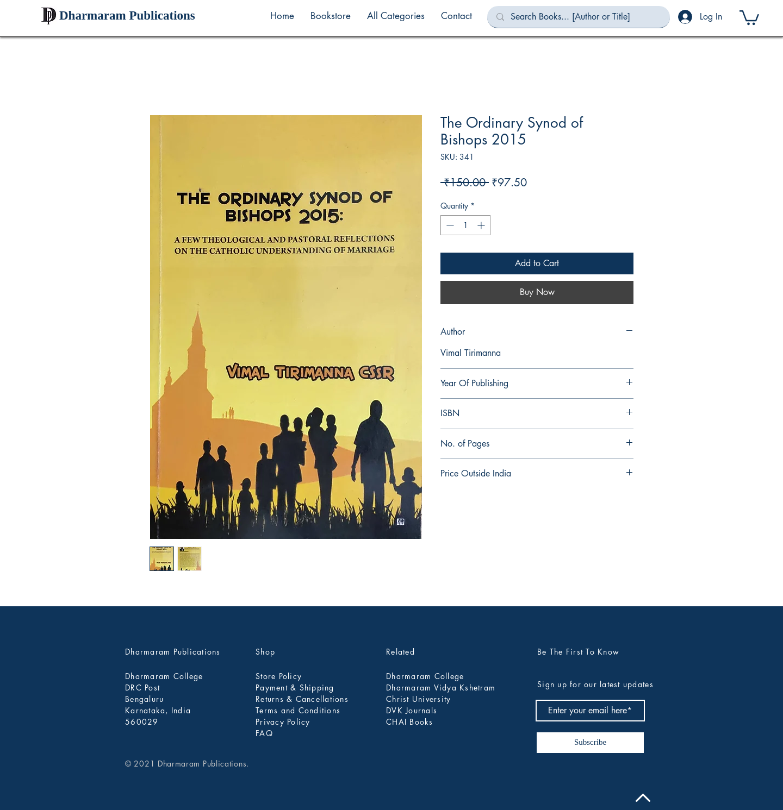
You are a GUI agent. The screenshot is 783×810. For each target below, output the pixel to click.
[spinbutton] (465, 225)
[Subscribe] (590, 743)
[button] (396, 16)
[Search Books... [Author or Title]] (579, 17)
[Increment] (482, 225)
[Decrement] (449, 225)
